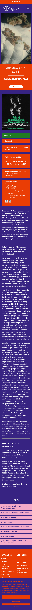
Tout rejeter (16, 606)
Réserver (16, 87)
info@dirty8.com (14, 239)
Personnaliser (16, 601)
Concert (8, 141)
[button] (28, 8)
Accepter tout (16, 597)
